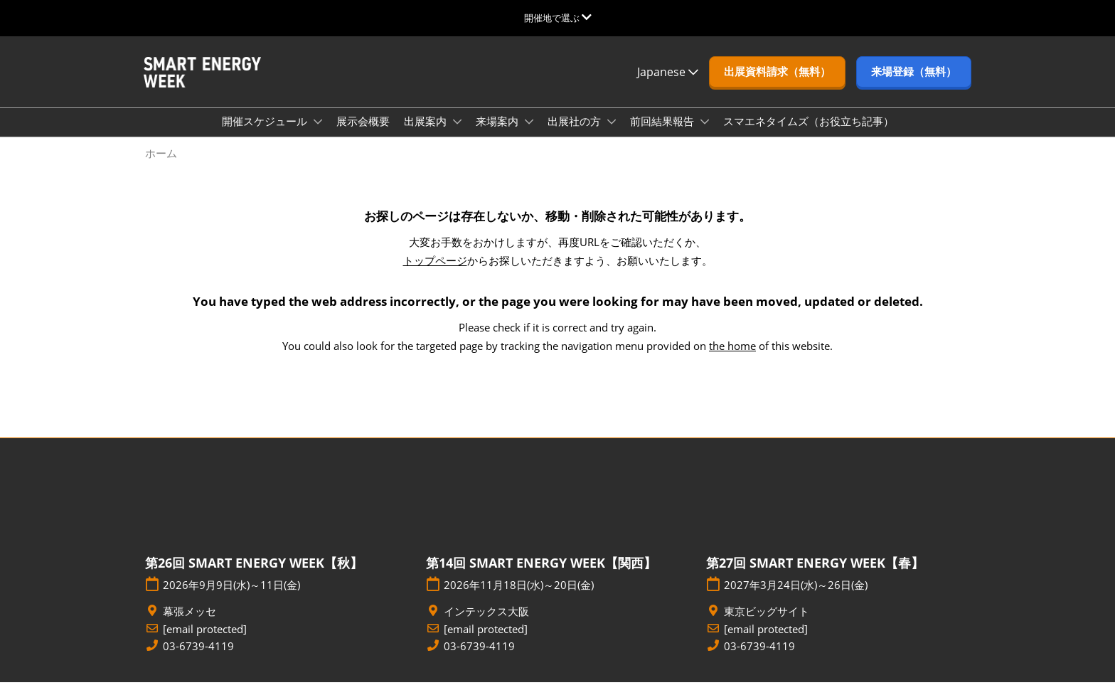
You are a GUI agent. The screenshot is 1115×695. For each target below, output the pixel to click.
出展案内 (426, 134)
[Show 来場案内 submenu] (529, 135)
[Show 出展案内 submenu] (457, 135)
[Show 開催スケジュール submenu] (318, 135)
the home (732, 358)
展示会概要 (363, 134)
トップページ (435, 273)
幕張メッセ (189, 624)
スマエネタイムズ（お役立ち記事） (808, 134)
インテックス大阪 (486, 624)
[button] (777, 85)
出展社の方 (576, 134)
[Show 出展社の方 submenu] (611, 135)
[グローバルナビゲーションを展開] (558, 17)
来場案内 (498, 134)
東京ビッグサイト (766, 624)
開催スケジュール (266, 134)
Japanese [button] (667, 85)
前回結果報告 (663, 134)
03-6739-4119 (198, 659)
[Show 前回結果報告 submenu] (704, 135)
